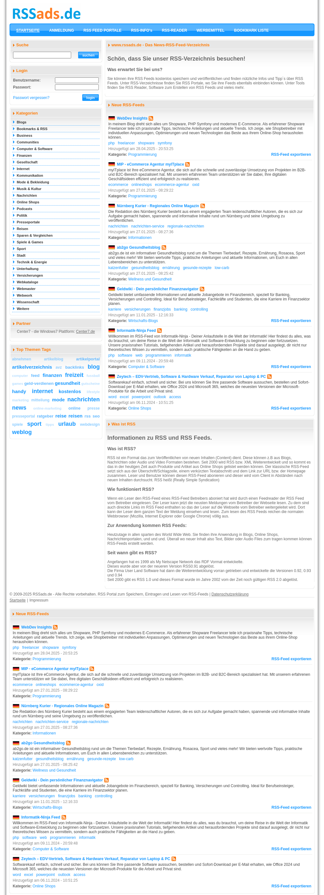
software (125, 355)
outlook (160, 397)
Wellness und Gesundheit (150, 279)
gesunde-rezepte (197, 268)
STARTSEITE (28, 30)
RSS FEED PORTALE (103, 30)
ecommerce (118, 184)
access (175, 397)
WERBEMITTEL (211, 30)
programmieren (158, 355)
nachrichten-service (147, 226)
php (111, 143)
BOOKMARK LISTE (251, 30)
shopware (146, 143)
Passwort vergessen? (31, 97)
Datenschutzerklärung (230, 594)
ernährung (171, 268)
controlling (199, 309)
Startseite (18, 600)
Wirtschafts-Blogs (143, 321)
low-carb (222, 268)
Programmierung (142, 154)
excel (124, 397)
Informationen (140, 237)
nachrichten (118, 226)
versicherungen (138, 309)
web (138, 355)
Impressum (39, 600)
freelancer (126, 143)
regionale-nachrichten (185, 226)
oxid (195, 184)
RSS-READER (174, 30)
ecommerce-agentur (172, 184)
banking (180, 309)
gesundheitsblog (145, 268)
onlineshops (142, 184)
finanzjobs (162, 309)
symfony (165, 143)
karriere (114, 309)
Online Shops (139, 408)
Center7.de (85, 331)
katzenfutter (118, 268)
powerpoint (141, 397)
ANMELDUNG (61, 30)
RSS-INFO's (141, 30)
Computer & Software (146, 367)
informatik (183, 355)
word (112, 397)
